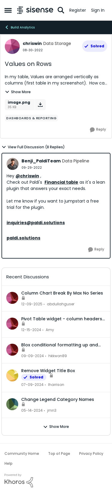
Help (8, 463)
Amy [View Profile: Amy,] (50, 330)
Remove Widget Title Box (48, 370)
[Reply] (98, 130)
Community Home (21, 453)
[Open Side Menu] (8, 10)
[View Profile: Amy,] (12, 324)
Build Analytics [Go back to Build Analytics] (19, 27)
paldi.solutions (23, 238)
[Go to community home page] (35, 10)
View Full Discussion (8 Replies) (33, 147)
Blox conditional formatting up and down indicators (59, 345)
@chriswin (27, 176)
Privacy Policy (91, 453)
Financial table (61, 182)
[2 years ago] (32, 384)
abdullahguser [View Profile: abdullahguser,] (60, 304)
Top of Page (59, 453)
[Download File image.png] (40, 104)
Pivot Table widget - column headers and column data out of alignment (61, 319)
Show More (18, 91)
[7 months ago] (31, 304)
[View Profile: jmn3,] (12, 404)
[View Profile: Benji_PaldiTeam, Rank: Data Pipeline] (13, 164)
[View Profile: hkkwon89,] (12, 350)
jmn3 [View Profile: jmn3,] (51, 410)
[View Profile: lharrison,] (12, 375)
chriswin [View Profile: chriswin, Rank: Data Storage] (32, 43)
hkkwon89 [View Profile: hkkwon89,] (57, 355)
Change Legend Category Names (57, 399)
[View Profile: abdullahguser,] (12, 298)
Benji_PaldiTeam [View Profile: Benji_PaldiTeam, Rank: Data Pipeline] (41, 161)
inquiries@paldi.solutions (36, 223)
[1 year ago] (31, 330)
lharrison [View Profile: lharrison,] (56, 384)
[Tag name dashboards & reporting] (31, 118)
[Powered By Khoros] (56, 481)
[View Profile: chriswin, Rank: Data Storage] (12, 46)
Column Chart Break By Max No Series (62, 293)
